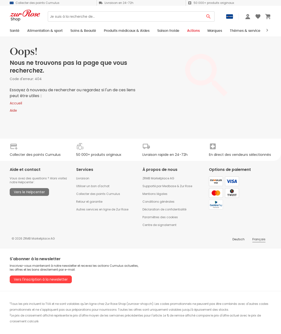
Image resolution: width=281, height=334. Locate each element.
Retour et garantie (89, 202)
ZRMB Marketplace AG (158, 178)
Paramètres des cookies (160, 217)
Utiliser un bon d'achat (92, 186)
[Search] (125, 16)
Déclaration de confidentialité (164, 209)
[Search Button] (209, 16)
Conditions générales (158, 202)
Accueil (16, 103)
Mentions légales (154, 194)
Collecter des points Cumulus (98, 194)
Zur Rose (186, 186)
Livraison (82, 178)
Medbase (169, 186)
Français (258, 239)
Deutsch (238, 239)
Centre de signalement (159, 225)
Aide (13, 110)
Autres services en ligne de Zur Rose (102, 209)
